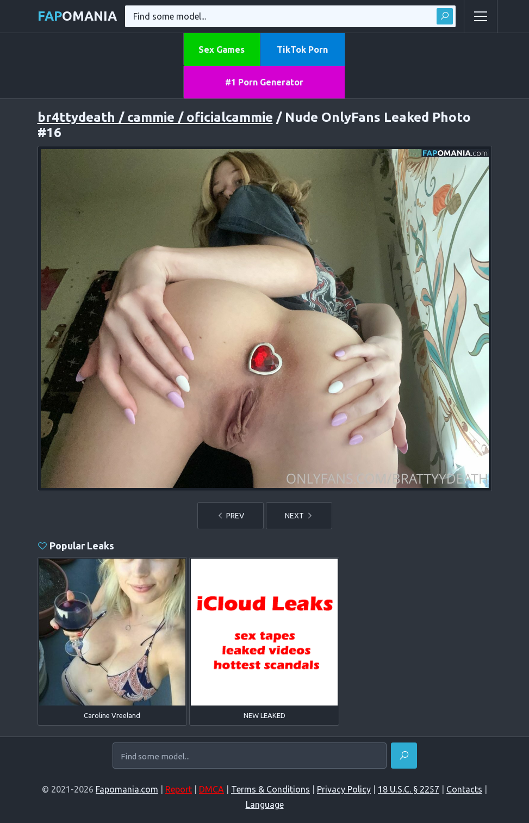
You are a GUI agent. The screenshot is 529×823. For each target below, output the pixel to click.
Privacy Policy (344, 789)
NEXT (299, 515)
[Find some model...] (249, 756)
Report (178, 789)
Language (265, 804)
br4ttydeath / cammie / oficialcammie (155, 117)
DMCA (211, 789)
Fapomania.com (127, 789)
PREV (230, 515)
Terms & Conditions (270, 789)
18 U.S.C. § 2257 (408, 789)
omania (77, 16)
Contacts (464, 789)
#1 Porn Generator (264, 82)
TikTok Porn (302, 49)
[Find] (404, 755)
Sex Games (221, 49)
